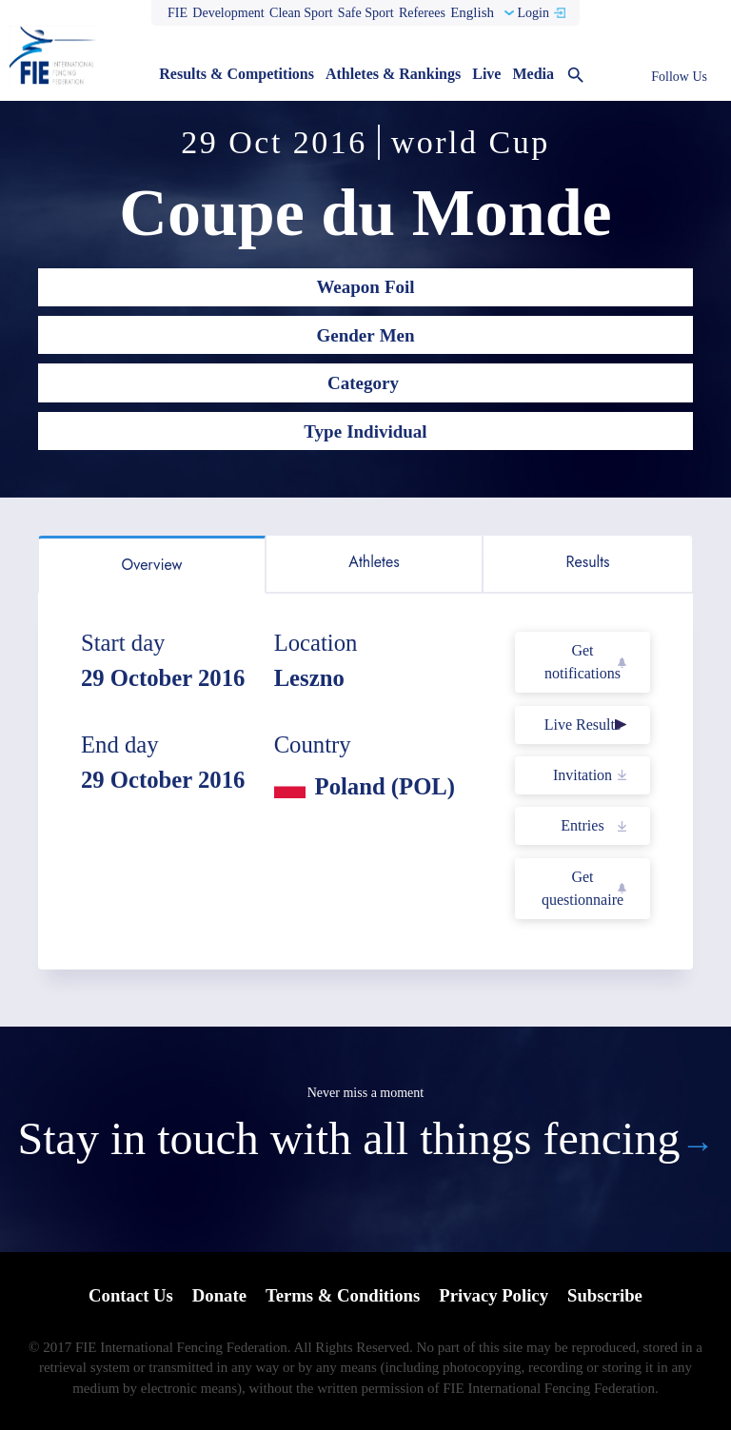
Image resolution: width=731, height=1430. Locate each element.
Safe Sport (366, 13)
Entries (582, 825)
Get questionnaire (582, 888)
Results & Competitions (236, 74)
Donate (217, 1296)
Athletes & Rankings (393, 74)
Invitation (582, 775)
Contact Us (127, 1296)
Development (228, 13)
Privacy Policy (495, 1296)
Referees (422, 13)
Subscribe (608, 1296)
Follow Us (679, 76)
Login (532, 13)
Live (486, 74)
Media (533, 74)
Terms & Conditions (342, 1296)
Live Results (582, 724)
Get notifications (582, 661)
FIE (178, 13)
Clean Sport (301, 13)
